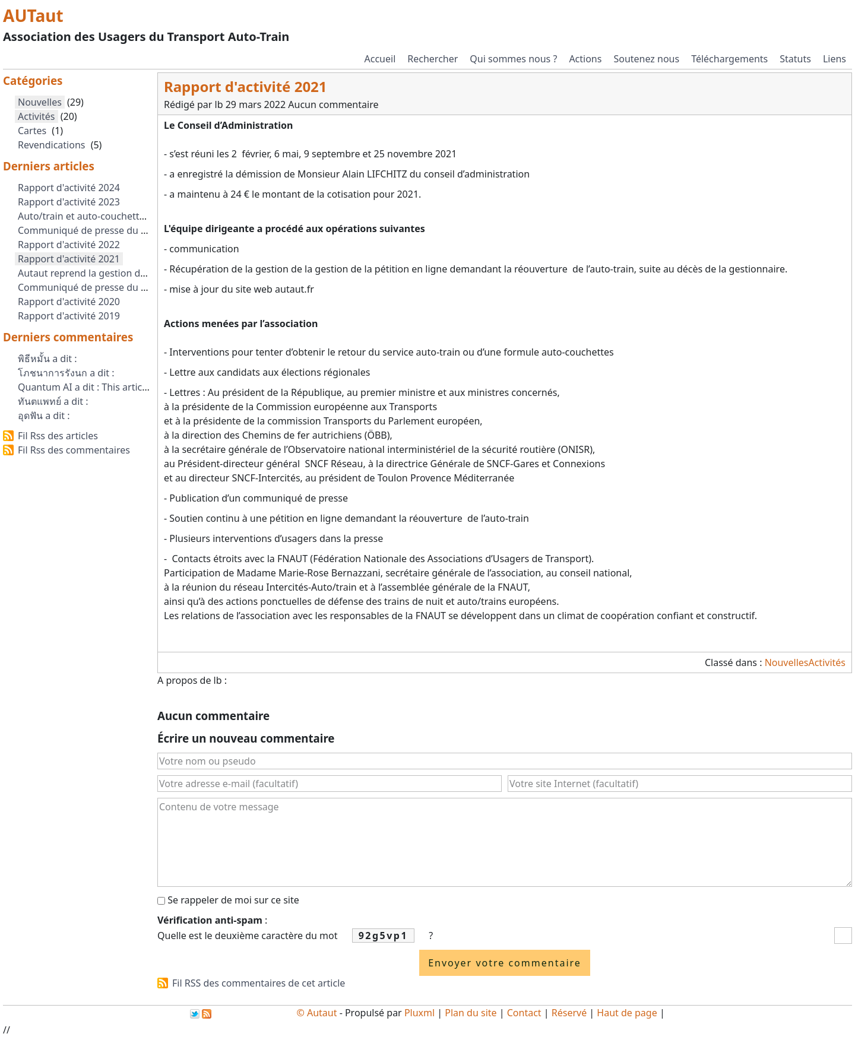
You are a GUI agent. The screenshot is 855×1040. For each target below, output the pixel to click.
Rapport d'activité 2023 (69, 201)
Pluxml (419, 1012)
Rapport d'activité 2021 (69, 258)
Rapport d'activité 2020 (69, 301)
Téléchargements (729, 58)
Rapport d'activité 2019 (69, 315)
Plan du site (470, 1012)
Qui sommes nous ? (513, 58)
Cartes (32, 130)
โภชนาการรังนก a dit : (66, 372)
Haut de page (627, 1012)
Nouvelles (787, 662)
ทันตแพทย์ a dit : (53, 401)
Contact (524, 1012)
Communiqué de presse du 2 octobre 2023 (112, 230)
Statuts (795, 58)
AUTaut (33, 15)
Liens (834, 58)
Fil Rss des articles (58, 435)
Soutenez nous (646, 58)
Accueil (380, 58)
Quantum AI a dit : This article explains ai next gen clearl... (146, 387)
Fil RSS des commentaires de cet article (258, 983)
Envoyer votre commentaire (504, 962)
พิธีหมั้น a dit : (47, 358)
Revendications (51, 144)
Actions (585, 58)
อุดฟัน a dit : (44, 415)
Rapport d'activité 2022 (69, 244)
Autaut (322, 1012)
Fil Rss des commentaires (74, 449)
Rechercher (432, 58)
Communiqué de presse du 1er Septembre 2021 (124, 287)
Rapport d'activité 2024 (69, 187)
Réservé (569, 1012)
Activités (827, 662)
